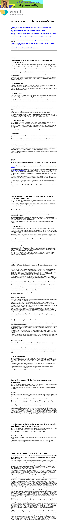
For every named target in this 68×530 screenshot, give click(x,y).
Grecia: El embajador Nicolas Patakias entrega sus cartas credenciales (30, 40)
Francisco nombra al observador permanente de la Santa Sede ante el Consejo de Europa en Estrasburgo (33, 425)
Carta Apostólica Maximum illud (18, 170)
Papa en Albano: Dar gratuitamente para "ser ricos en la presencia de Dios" (31, 27)
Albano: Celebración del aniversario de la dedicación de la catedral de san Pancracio (34, 33)
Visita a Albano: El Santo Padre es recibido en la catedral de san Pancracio (31, 37)
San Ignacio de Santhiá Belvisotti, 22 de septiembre (24, 48)
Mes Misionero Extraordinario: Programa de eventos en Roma (28, 30)
